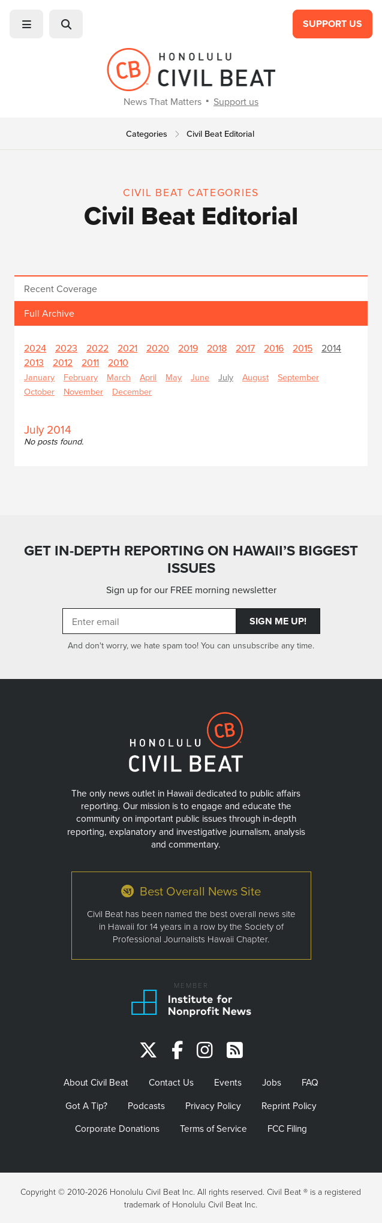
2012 (63, 362)
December (132, 391)
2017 (245, 347)
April (148, 377)
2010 (118, 362)
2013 (34, 362)
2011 (90, 362)
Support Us (332, 24)
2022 (97, 347)
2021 (127, 347)
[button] (26, 24)
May (174, 377)
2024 (35, 347)
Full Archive (49, 313)
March (119, 377)
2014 (331, 347)
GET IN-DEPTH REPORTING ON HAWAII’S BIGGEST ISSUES (191, 559)
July (225, 377)
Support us (235, 101)
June (200, 377)
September (298, 377)
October (39, 391)
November (83, 391)
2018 (217, 347)
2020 (157, 347)
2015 (302, 347)
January (39, 377)
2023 (66, 347)
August (255, 377)
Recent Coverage (60, 288)
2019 (188, 347)
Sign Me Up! (277, 621)
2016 (274, 347)
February (81, 377)
